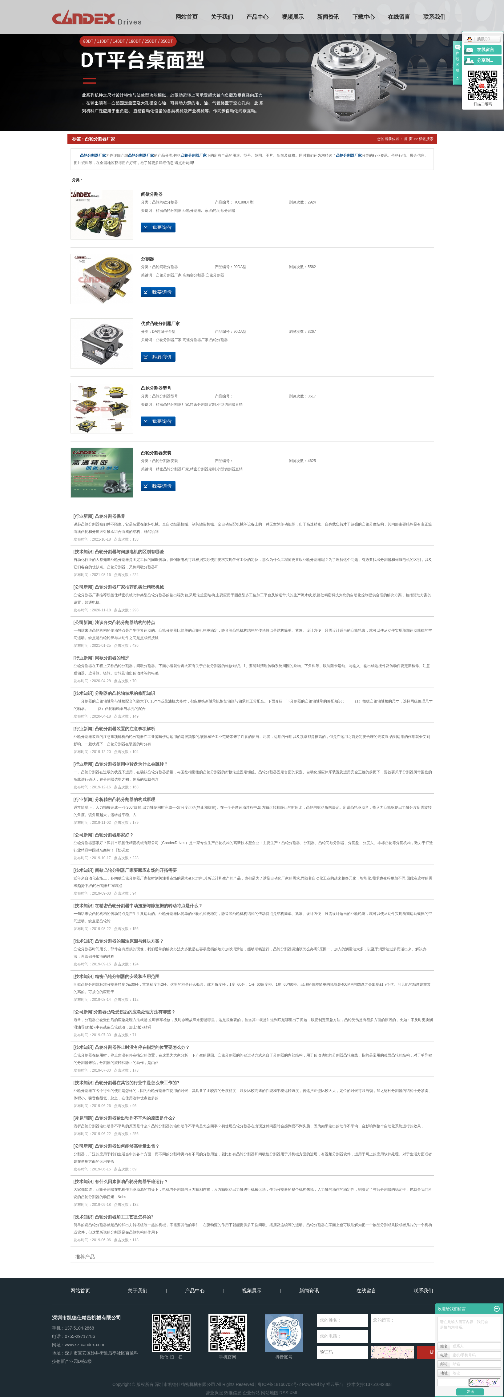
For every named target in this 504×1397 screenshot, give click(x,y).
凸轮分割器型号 (156, 388)
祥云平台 (334, 1384)
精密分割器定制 (203, 404)
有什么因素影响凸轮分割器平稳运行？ (131, 1181)
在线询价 (158, 227)
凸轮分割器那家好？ (114, 834)
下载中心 (364, 17)
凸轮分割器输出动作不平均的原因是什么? (135, 1118)
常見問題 (83, 1118)
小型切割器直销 (230, 404)
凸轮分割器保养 (110, 516)
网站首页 (186, 17)
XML (293, 1392)
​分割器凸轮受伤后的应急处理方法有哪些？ (134, 1011)
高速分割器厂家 (195, 340)
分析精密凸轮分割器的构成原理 (125, 799)
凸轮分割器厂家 (195, 210)
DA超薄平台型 (164, 331)
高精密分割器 (194, 275)
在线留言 (399, 17)
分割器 (147, 258)
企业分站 (251, 1392)
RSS (284, 1392)
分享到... (485, 60)
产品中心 (257, 17)
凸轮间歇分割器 (165, 202)
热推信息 (232, 1392)
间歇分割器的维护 (112, 657)
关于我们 (222, 17)
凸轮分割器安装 (156, 452)
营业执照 (214, 1392)
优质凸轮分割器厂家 (160, 323)
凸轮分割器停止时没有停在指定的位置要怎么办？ (142, 1047)
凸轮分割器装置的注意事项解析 (125, 728)
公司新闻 (83, 587)
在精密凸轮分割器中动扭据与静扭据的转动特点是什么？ (149, 905)
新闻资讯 (328, 17)
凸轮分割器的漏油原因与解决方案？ (129, 941)
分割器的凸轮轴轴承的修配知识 (125, 693)
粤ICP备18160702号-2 (279, 1384)
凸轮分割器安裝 (165, 461)
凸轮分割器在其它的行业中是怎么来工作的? (137, 1082)
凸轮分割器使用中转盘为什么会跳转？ (131, 764)
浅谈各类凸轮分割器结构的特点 (125, 622)
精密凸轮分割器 (169, 210)
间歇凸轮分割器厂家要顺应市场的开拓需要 (136, 870)
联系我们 (434, 17)
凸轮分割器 (215, 275)
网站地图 (269, 1392)
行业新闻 (83, 516)
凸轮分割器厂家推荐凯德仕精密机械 (129, 587)
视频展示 (293, 17)
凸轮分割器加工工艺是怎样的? (124, 1216)
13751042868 (378, 1384)
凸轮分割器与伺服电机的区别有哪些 (129, 551)
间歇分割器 (152, 194)
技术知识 (83, 551)
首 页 (408, 139)
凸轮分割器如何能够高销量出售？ (127, 1146)
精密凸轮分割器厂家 (172, 404)
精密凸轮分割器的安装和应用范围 (127, 976)
